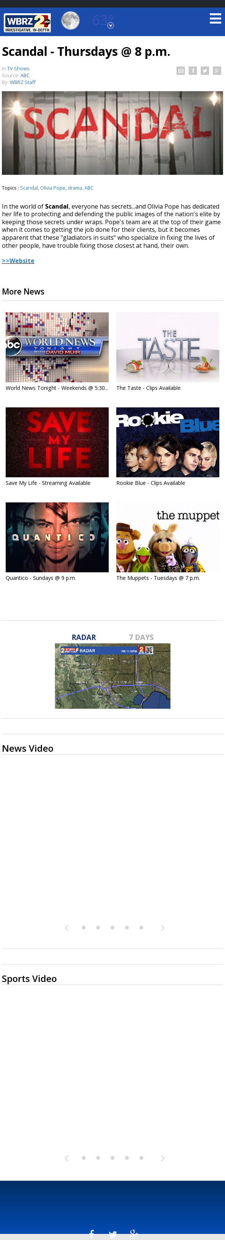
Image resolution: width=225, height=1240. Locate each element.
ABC (89, 187)
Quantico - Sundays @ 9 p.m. (41, 577)
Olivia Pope (53, 187)
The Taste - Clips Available (148, 387)
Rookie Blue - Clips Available (150, 482)
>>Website (18, 261)
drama (75, 187)
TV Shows (18, 68)
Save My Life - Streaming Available (48, 482)
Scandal (29, 187)
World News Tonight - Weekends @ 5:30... (57, 387)
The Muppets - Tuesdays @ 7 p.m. (158, 577)
